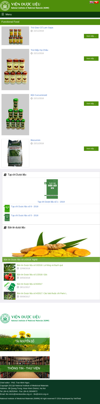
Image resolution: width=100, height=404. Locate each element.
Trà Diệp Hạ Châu (39, 50)
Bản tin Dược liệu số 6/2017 (29, 284)
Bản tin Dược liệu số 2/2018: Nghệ (20, 259)
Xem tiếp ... (91, 36)
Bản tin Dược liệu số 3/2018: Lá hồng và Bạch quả (40, 265)
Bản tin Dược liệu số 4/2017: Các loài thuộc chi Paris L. (42, 293)
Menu (9, 14)
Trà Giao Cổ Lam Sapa (42, 27)
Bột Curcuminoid (39, 95)
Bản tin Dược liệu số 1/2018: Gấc (32, 274)
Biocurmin (35, 140)
